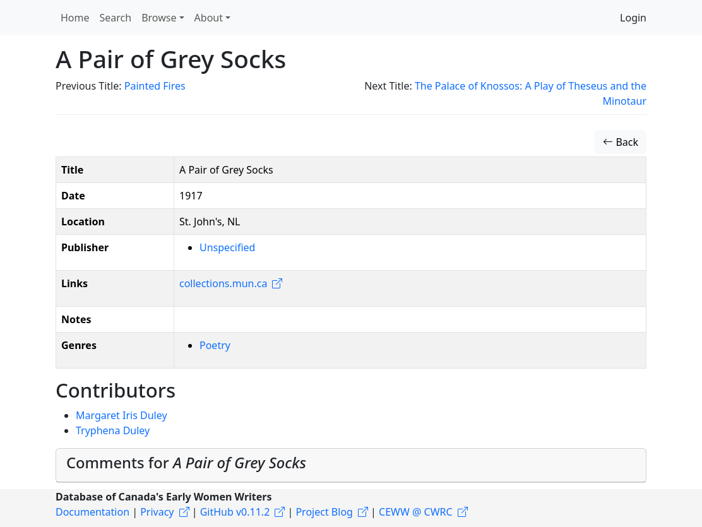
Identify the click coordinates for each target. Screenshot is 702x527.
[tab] (351, 465)
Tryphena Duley (113, 430)
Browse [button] (158, 18)
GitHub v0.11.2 (235, 512)
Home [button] (75, 18)
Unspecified (227, 247)
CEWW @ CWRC (416, 512)
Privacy (157, 512)
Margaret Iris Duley (121, 415)
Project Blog (323, 512)
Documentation (92, 512)
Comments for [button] (186, 463)
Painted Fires (155, 86)
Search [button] (116, 18)
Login (633, 18)
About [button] (208, 18)
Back (620, 142)
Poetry (214, 345)
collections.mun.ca (223, 283)
